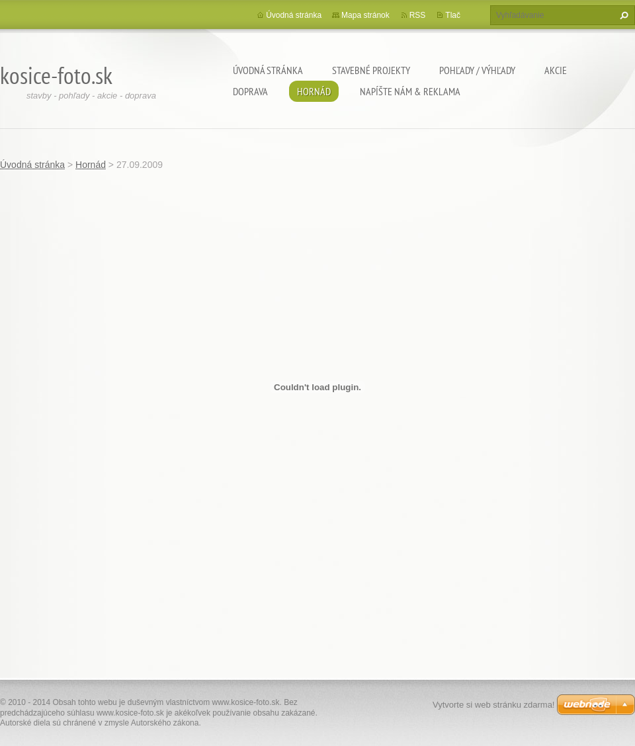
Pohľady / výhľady (477, 70)
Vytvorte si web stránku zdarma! (493, 705)
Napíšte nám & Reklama (410, 91)
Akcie (555, 70)
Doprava (250, 91)
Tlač (452, 15)
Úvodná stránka (268, 70)
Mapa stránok (365, 15)
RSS (417, 15)
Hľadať (622, 15)
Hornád (314, 91)
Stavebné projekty (371, 70)
